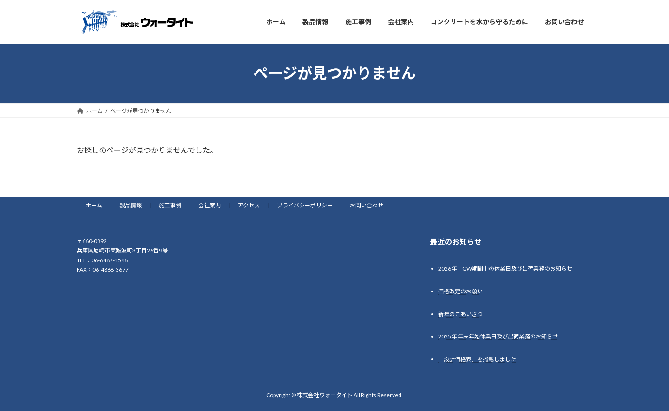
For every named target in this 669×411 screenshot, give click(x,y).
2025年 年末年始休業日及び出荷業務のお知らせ (498, 336)
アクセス (249, 205)
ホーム (93, 205)
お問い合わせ (366, 205)
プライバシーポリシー (305, 205)
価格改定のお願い (460, 290)
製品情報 (130, 205)
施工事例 (170, 205)
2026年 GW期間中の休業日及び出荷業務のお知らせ (505, 268)
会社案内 (209, 205)
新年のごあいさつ (460, 313)
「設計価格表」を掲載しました (477, 359)
